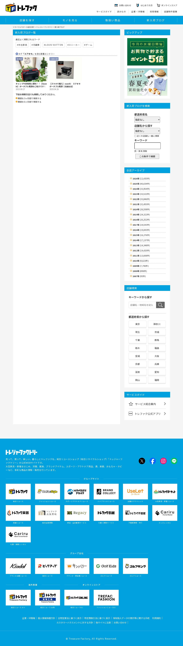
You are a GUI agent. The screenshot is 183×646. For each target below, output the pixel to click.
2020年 (141, 209)
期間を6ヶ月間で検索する (29, 101)
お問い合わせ (120, 622)
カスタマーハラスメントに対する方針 (74, 622)
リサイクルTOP (18, 27)
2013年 (141, 245)
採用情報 (154, 11)
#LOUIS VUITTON (53, 44)
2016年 (141, 230)
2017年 (141, 224)
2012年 (141, 250)
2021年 (141, 204)
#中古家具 (22, 44)
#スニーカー (73, 44)
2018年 (141, 219)
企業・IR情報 (138, 11)
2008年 (140, 271)
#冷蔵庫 (36, 44)
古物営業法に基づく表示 (69, 618)
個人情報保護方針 (46, 618)
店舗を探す (27, 20)
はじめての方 (147, 5)
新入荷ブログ (156, 20)
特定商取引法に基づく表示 (97, 618)
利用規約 (156, 618)
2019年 (141, 214)
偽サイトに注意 (103, 622)
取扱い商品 (113, 20)
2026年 (141, 178)
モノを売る (70, 20)
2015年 (141, 235)
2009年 (141, 265)
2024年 (141, 188)
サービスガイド (104, 11)
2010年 (141, 260)
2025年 (141, 183)
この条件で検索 (147, 156)
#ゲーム (88, 44)
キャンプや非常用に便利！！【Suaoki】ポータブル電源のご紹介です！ (31, 85)
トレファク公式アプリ (145, 413)
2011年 (141, 255)
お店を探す (30, 27)
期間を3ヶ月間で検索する (29, 98)
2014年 (141, 240)
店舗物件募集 (170, 11)
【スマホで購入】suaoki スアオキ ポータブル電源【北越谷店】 (65, 85)
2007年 (139, 276)
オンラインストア (169, 5)
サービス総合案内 (142, 404)
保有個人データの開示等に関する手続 (131, 618)
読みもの (121, 11)
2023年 (141, 194)
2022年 (141, 199)
